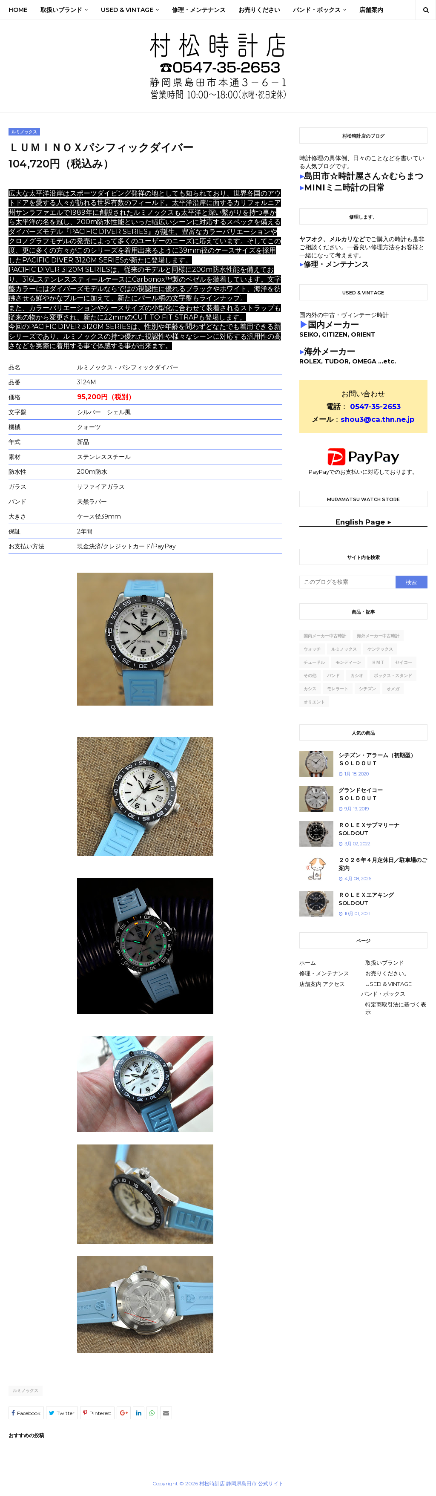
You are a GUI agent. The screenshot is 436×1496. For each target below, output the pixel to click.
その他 (310, 675)
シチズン (367, 689)
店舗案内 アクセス (322, 983)
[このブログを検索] (347, 582)
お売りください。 (387, 973)
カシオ (356, 675)
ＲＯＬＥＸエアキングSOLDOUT (366, 899)
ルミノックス (25, 1390)
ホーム (307, 962)
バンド (333, 675)
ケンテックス (380, 649)
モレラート (337, 689)
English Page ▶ (363, 522)
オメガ (393, 689)
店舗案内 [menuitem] (371, 10)
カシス (310, 689)
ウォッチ (312, 649)
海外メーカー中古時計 (378, 636)
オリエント (314, 702)
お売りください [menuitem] (259, 10)
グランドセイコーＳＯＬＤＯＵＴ (360, 794)
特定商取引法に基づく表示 (395, 1008)
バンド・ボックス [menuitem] (317, 10)
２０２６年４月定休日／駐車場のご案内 (382, 864)
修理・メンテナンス (324, 973)
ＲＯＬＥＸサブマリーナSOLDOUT (368, 829)
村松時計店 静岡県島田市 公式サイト (241, 1483)
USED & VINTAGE (388, 983)
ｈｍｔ (378, 662)
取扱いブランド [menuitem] (61, 10)
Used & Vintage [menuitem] (127, 10)
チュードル (314, 662)
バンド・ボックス (383, 993)
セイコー (403, 662)
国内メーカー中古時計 (325, 636)
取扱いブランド (384, 962)
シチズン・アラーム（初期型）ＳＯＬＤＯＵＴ (377, 759)
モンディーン (348, 662)
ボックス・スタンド (393, 675)
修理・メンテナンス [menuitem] (199, 10)
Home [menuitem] (18, 10)
